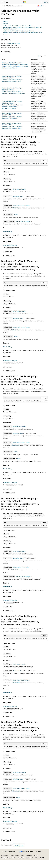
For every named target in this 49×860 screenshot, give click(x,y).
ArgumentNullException (10, 245)
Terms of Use (20, 857)
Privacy (35, 855)
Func (21, 196)
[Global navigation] (1, 2)
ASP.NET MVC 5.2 (10, 255)
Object (29, 221)
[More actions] (46, 6)
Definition (5, 21)
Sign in (46, 2)
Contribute (29, 855)
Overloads (5, 23)
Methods (19, 6)
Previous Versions (14, 855)
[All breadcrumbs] (2, 6)
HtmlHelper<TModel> (19, 189)
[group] (25, 164)
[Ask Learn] (38, 6)
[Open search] (42, 2)
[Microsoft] (24, 2)
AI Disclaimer (4, 855)
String (15, 214)
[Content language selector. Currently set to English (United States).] (8, 851)
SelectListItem (25, 205)
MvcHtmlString (7, 231)
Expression (16, 196)
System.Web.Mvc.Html (14, 43)
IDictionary (19, 221)
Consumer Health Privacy (7, 857)
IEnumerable (16, 205)
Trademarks (29, 857)
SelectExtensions (10, 6)
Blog (22, 855)
